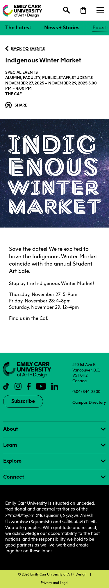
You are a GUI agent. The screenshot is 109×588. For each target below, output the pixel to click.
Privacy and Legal (54, 583)
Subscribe (23, 401)
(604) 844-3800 (86, 391)
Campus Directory (89, 402)
